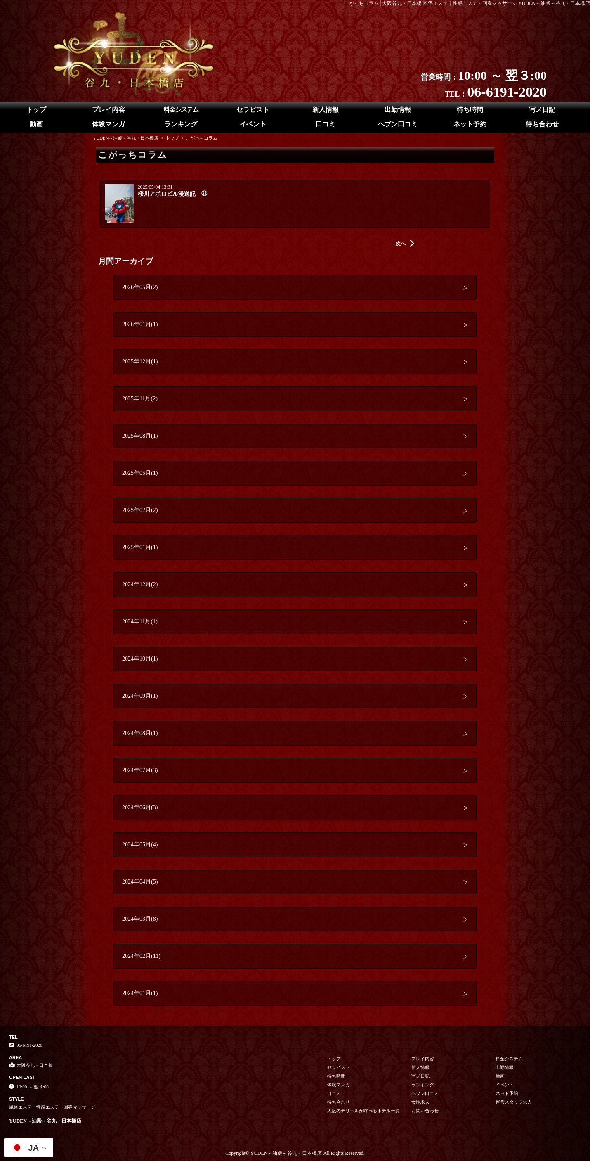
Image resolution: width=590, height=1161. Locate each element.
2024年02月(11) (141, 956)
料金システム (180, 109)
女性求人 (420, 1101)
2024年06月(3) (140, 807)
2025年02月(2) (140, 510)
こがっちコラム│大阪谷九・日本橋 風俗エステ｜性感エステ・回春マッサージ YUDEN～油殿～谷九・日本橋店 (467, 3)
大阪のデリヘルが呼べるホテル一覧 (363, 1110)
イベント (253, 124)
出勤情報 (398, 109)
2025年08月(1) (140, 436)
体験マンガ (108, 124)
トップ (36, 109)
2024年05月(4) (140, 844)
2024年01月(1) (140, 993)
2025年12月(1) (140, 361)
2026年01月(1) (140, 324)
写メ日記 (542, 109)
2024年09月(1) (140, 696)
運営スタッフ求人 (514, 1101)
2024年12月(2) (140, 584)
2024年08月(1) (140, 733)
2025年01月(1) (140, 547)
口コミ (325, 124)
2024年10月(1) (140, 659)
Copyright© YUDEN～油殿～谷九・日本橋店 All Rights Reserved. (295, 1153)
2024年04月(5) (140, 882)
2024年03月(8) (140, 919)
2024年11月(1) (140, 621)
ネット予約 (469, 124)
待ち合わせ (542, 124)
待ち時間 (470, 109)
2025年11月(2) (140, 399)
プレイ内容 (108, 109)
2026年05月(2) (140, 287)
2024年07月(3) (140, 770)
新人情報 (325, 109)
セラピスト (252, 109)
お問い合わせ (425, 1110)
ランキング (180, 124)
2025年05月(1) (140, 473)
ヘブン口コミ (398, 124)
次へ (405, 243)
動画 (36, 124)
